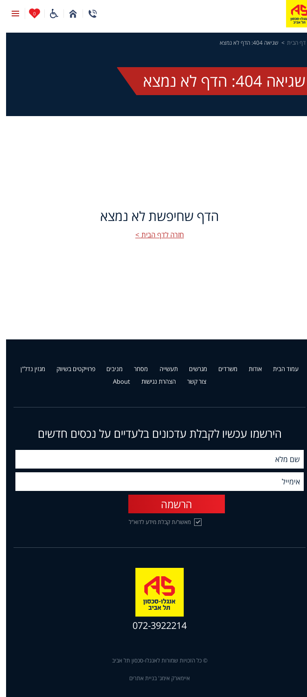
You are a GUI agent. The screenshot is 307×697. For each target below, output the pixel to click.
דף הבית (290, 43)
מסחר (135, 369)
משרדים (221, 369)
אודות (249, 369)
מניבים (108, 369)
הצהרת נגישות (152, 382)
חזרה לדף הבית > (153, 234)
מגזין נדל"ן (26, 369)
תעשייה (163, 369)
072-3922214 (153, 625)
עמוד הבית (280, 369)
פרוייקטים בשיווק (69, 369)
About (115, 382)
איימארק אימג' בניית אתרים (153, 678)
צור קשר (190, 382)
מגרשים (192, 369)
